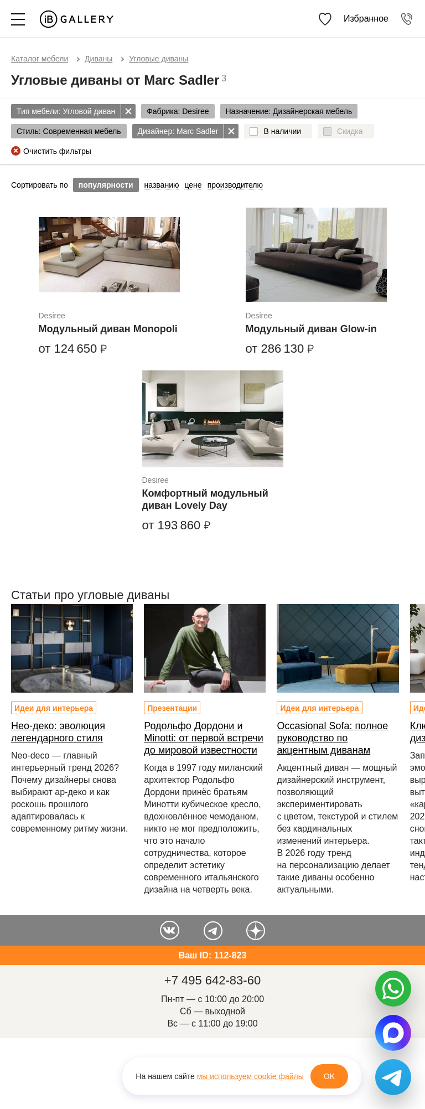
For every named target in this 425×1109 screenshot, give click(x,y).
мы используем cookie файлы (250, 1076)
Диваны (98, 58)
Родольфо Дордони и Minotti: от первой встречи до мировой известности (203, 738)
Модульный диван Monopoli (108, 328)
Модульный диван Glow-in (311, 328)
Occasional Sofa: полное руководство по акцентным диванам (332, 738)
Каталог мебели (39, 58)
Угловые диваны (158, 58)
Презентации (172, 708)
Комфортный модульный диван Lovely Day (205, 499)
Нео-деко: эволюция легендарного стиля (58, 732)
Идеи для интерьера (53, 708)
